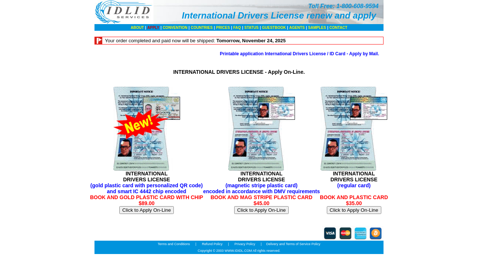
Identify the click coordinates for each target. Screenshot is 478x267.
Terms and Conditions (174, 244)
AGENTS (297, 28)
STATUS (251, 28)
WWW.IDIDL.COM (238, 251)
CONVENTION (175, 28)
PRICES (223, 28)
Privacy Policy (244, 244)
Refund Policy (212, 244)
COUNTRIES (202, 28)
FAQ (237, 28)
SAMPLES (317, 28)
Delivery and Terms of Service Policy (293, 244)
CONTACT (338, 28)
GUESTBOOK (274, 28)
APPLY (153, 28)
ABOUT (137, 28)
